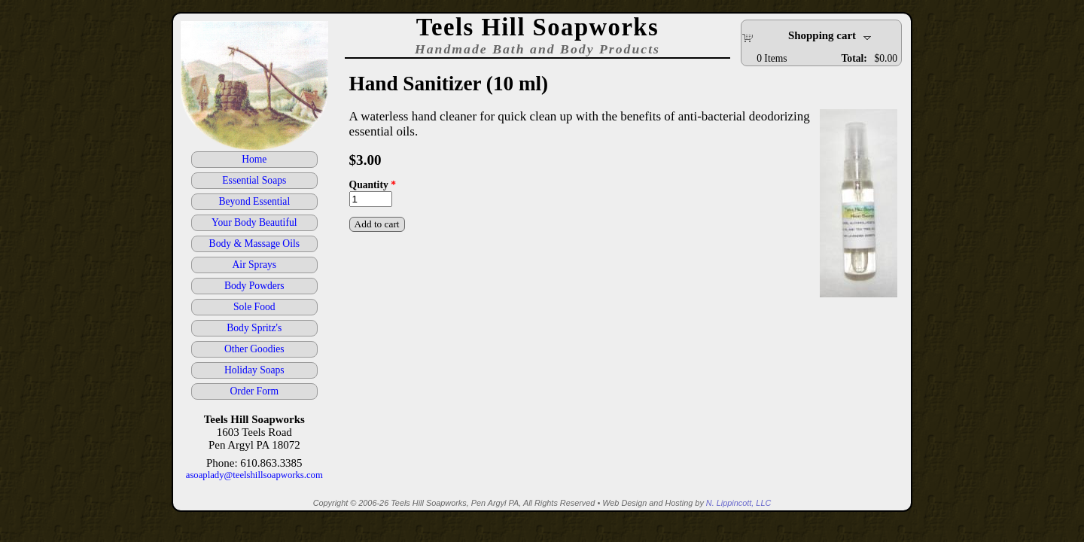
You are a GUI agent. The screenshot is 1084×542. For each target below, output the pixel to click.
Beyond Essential (254, 201)
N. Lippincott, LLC (738, 502)
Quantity (372, 184)
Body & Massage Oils (254, 243)
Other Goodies (254, 349)
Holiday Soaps (254, 370)
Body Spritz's (254, 327)
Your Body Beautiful (254, 222)
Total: (854, 58)
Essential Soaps (254, 180)
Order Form (254, 391)
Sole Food (254, 306)
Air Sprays (255, 264)
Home (254, 159)
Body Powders (254, 285)
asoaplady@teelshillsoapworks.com (254, 475)
